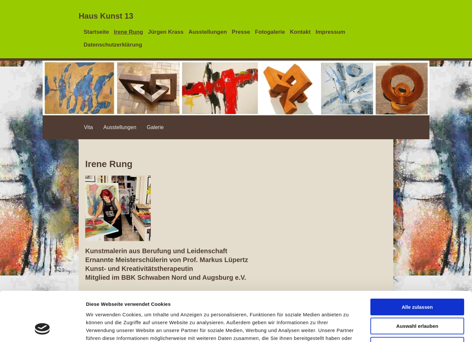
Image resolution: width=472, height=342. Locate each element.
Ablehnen (417, 300)
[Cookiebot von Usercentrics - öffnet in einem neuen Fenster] (42, 329)
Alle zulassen (417, 262)
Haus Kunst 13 (106, 15)
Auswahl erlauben (417, 281)
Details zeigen (348, 329)
